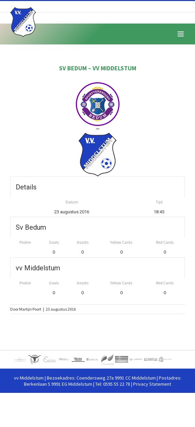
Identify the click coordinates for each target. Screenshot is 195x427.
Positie (25, 242)
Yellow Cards (121, 242)
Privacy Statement (152, 384)
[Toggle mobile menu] (181, 34)
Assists (82, 242)
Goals (54, 242)
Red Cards (164, 242)
